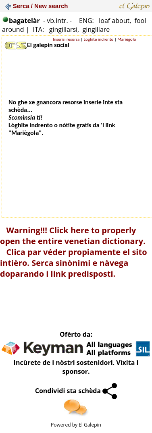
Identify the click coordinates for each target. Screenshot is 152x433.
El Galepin (90, 424)
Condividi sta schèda (76, 390)
